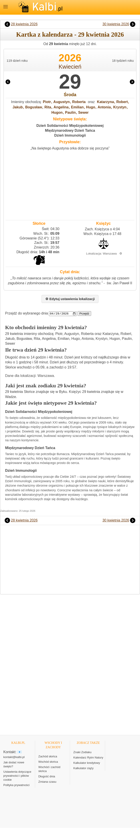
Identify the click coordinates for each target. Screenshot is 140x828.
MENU (5, 6)
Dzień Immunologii (70, 135)
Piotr (47, 102)
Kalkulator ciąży (83, 768)
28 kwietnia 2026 (24, 24)
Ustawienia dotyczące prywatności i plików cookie (17, 776)
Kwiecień (70, 67)
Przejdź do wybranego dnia (26, 313)
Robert (122, 102)
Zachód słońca (47, 756)
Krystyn (120, 107)
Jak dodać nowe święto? (13, 764)
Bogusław (33, 107)
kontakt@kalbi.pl (14, 757)
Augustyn (61, 102)
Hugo (90, 107)
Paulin (70, 112)
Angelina (61, 107)
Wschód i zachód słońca (49, 769)
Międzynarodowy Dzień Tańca (70, 130)
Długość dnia (46, 776)
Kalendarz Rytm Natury (88, 757)
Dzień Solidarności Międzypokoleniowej (70, 125)
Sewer (83, 112)
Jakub (17, 107)
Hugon (57, 112)
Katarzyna (105, 102)
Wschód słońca (48, 762)
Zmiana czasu (47, 782)
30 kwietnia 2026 (115, 24)
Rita (47, 107)
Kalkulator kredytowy (86, 763)
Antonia (104, 107)
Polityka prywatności (16, 785)
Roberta (79, 102)
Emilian (77, 107)
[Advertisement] (70, 184)
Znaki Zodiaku (82, 752)
